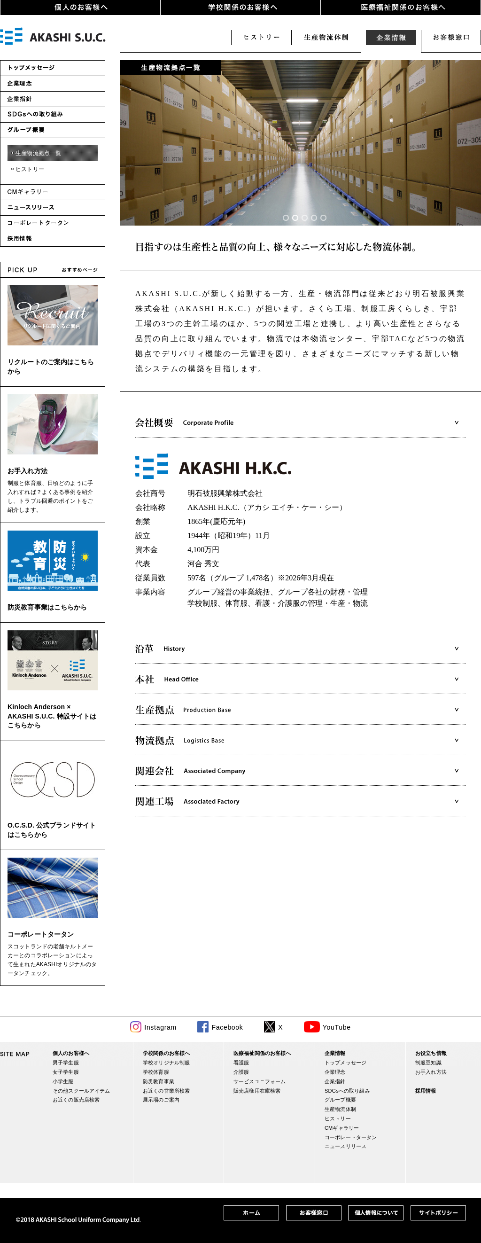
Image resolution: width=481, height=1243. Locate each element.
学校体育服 (156, 1072)
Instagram (160, 1027)
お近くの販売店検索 (76, 1099)
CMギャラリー (342, 1128)
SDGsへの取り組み (347, 1091)
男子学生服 (66, 1062)
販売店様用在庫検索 (256, 1091)
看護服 (241, 1062)
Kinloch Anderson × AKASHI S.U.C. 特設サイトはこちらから (52, 716)
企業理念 (335, 1072)
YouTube (337, 1027)
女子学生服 (66, 1072)
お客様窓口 (451, 37)
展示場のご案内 (161, 1099)
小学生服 (63, 1081)
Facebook (227, 1027)
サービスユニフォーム (259, 1081)
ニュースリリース (345, 1146)
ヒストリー (261, 37)
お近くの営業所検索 (166, 1091)
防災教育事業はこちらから (47, 607)
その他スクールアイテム (81, 1091)
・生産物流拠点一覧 (35, 153)
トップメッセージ (345, 1062)
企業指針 (335, 1081)
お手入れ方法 (27, 471)
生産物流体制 (326, 37)
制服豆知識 (428, 1062)
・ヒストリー (27, 169)
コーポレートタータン (41, 934)
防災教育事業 (158, 1081)
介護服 (241, 1072)
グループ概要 (340, 1099)
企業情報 (391, 37)
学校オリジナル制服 (166, 1062)
